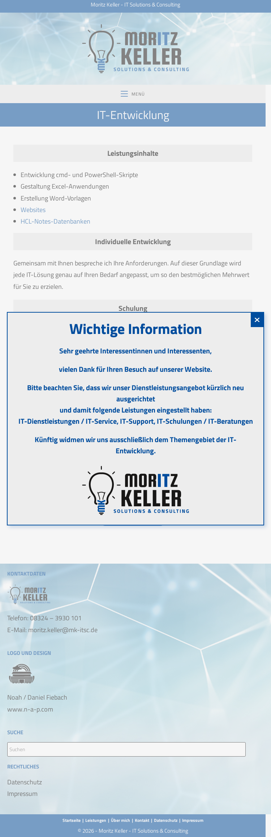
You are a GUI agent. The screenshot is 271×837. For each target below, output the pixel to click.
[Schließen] (257, 320)
